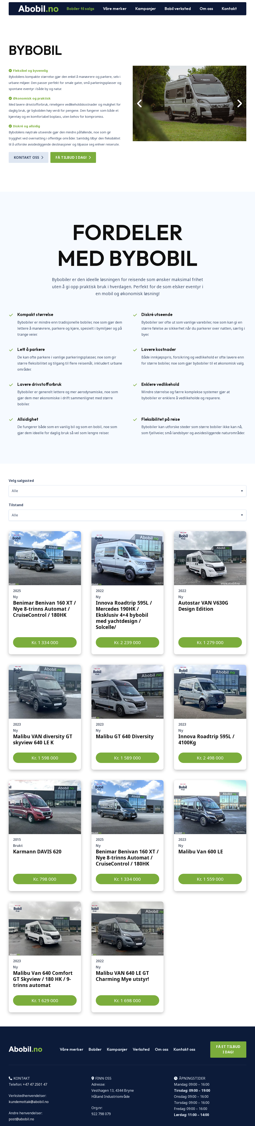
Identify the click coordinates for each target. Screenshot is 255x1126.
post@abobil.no (21, 1119)
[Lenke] (45, 592)
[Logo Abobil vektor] (38, 8)
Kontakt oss (184, 1049)
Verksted (141, 1049)
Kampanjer (117, 1049)
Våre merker (71, 1049)
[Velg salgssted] (127, 491)
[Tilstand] (127, 515)
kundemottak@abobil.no (29, 1101)
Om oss (161, 1049)
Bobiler (95, 1049)
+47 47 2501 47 (35, 1084)
